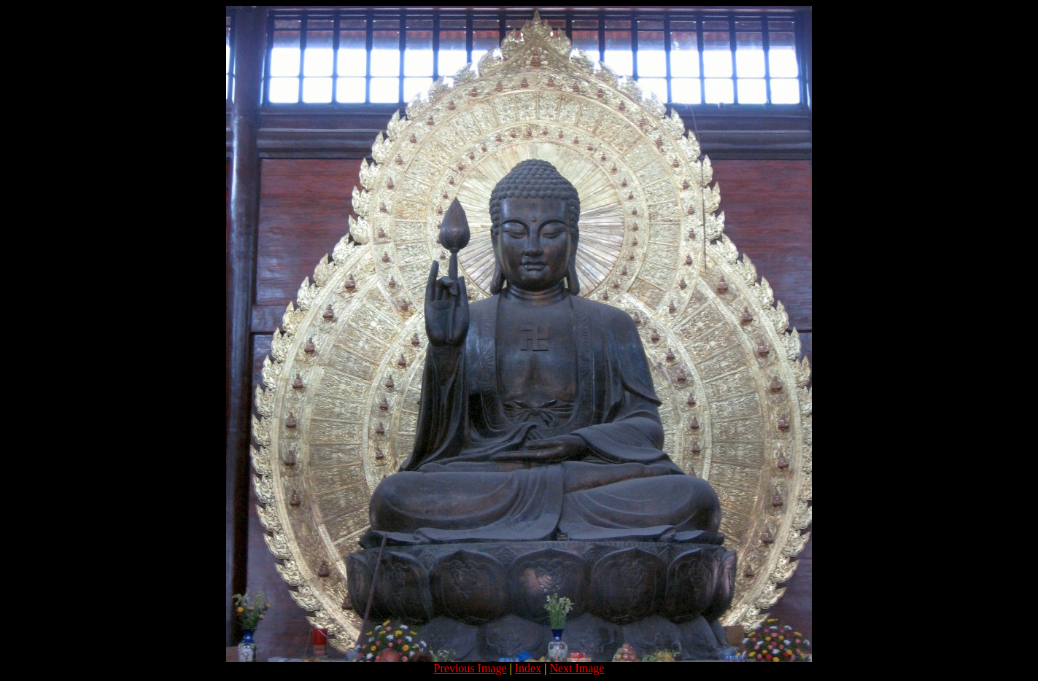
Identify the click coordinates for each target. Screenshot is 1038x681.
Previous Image (470, 668)
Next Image (576, 668)
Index (528, 668)
